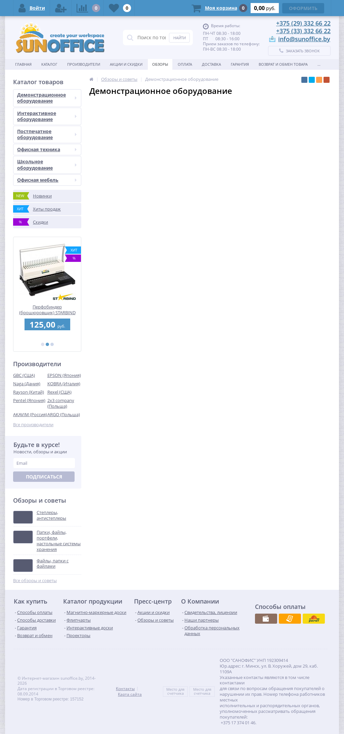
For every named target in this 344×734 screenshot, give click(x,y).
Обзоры (160, 64)
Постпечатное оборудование (47, 134)
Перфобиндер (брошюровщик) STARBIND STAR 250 (47, 309)
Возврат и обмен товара (283, 64)
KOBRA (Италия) (63, 384)
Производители (83, 64)
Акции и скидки (126, 64)
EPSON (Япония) (64, 375)
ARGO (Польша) (63, 414)
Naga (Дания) (26, 384)
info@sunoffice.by (304, 39)
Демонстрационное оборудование (47, 98)
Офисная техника (47, 149)
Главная (23, 64)
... (318, 64)
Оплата (185, 64)
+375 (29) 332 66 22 (303, 23)
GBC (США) (24, 375)
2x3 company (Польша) (60, 403)
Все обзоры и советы (35, 580)
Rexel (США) (59, 392)
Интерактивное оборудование (47, 116)
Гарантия (240, 64)
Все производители (33, 425)
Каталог (49, 64)
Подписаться (44, 476)
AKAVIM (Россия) (30, 414)
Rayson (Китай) (28, 392)
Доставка (211, 64)
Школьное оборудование (47, 164)
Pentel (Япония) (29, 400)
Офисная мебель (47, 180)
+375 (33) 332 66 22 (303, 31)
